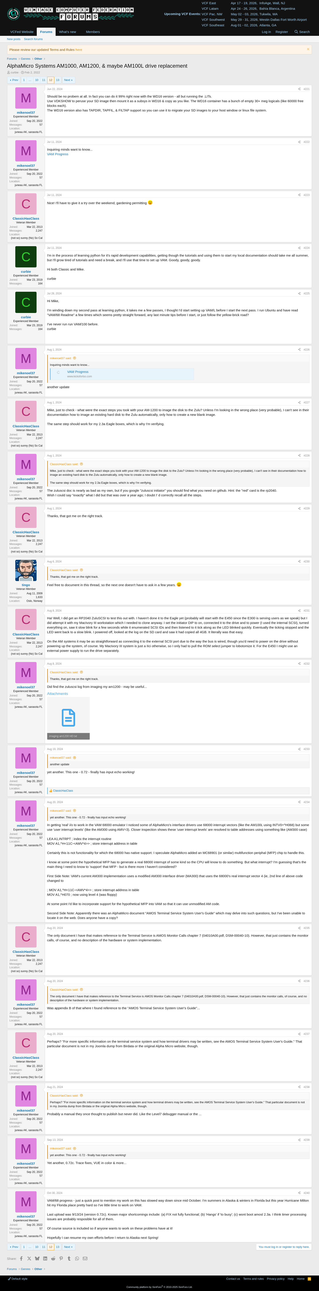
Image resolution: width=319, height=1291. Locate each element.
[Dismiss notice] (307, 49)
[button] (79, 32)
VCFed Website (22, 32)
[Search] (302, 32)
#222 (307, 142)
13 (57, 80)
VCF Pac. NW (212, 14)
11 (43, 80)
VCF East (209, 3)
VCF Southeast (213, 25)
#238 (307, 1087)
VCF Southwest (213, 19)
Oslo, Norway (35, 600)
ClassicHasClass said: (64, 464)
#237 (307, 1034)
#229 (307, 508)
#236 (307, 981)
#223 (307, 195)
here (79, 50)
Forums (46, 32)
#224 (307, 247)
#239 (307, 1139)
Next (67, 80)
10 (36, 80)
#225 (307, 293)
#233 (307, 749)
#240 (307, 1193)
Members (93, 32)
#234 (307, 802)
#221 (307, 89)
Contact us (233, 1278)
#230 (307, 561)
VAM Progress (57, 154)
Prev (15, 80)
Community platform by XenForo (159, 1287)
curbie (14, 72)
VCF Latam (210, 8)
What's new (67, 32)
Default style (17, 1278)
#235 (307, 928)
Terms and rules (253, 1278)
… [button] (30, 80)
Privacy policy (275, 1278)
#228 (307, 455)
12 (50, 80)
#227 (307, 402)
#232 (307, 663)
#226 (307, 349)
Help (291, 1278)
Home (301, 1278)
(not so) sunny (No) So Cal (27, 238)
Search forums (33, 39)
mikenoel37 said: (61, 358)
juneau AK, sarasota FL (29, 132)
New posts (14, 39)
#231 (307, 610)
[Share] (299, 89)
